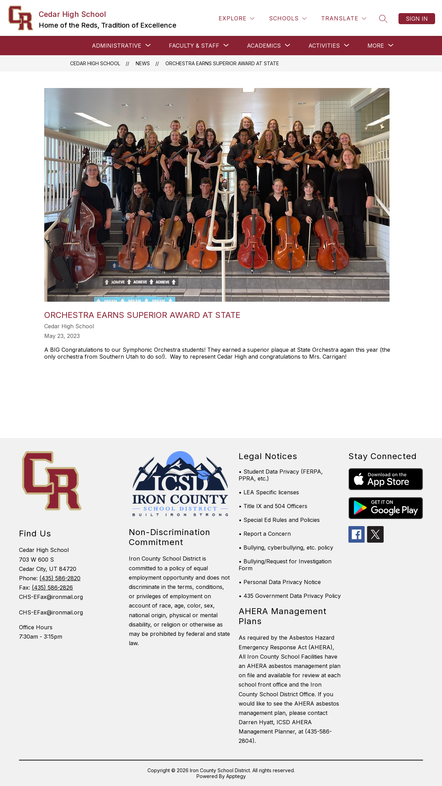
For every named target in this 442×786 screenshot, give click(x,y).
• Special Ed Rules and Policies (279, 519)
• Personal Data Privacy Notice (280, 582)
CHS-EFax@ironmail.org (51, 612)
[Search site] (383, 18)
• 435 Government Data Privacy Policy (290, 595)
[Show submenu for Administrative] (116, 45)
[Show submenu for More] (375, 45)
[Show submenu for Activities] (324, 45)
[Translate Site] (343, 18)
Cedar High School (95, 63)
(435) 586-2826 (52, 587)
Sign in (417, 18)
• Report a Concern (265, 533)
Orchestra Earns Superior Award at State (222, 63)
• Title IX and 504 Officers (273, 506)
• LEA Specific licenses (269, 492)
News (143, 63)
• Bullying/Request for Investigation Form (285, 565)
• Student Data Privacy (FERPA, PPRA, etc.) (281, 475)
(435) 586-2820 (59, 578)
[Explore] (236, 18)
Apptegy (236, 776)
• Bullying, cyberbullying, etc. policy (286, 547)
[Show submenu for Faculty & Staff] (194, 45)
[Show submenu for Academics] (264, 45)
